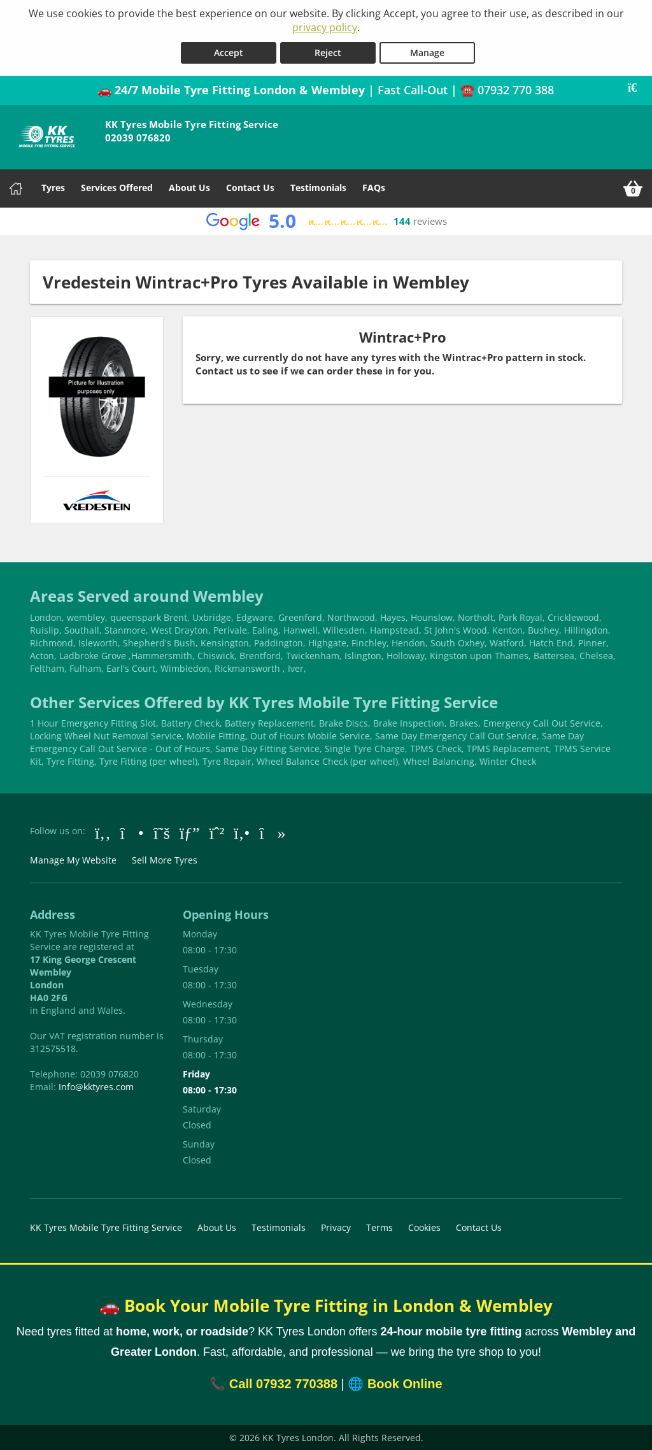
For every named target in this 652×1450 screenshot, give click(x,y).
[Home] (16, 188)
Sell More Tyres (164, 859)
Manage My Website (73, 859)
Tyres (53, 187)
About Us (189, 187)
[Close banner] (637, 87)
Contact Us (250, 187)
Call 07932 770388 (283, 1383)
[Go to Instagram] (132, 831)
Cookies (424, 1227)
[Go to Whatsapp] (217, 831)
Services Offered (117, 187)
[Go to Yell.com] (242, 831)
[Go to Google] (190, 831)
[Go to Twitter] (161, 831)
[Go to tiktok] (272, 831)
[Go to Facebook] (103, 831)
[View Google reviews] (326, 220)
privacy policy (324, 27)
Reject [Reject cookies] (328, 52)
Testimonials (318, 187)
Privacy (336, 1227)
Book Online (405, 1383)
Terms (379, 1227)
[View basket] (632, 188)
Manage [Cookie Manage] (427, 52)
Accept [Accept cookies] (228, 52)
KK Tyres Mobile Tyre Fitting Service (106, 1227)
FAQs (373, 187)
